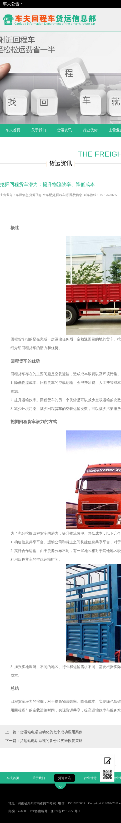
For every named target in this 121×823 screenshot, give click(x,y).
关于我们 (38, 130)
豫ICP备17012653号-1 (65, 811)
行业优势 (90, 130)
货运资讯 (64, 130)
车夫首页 (13, 130)
